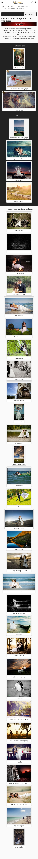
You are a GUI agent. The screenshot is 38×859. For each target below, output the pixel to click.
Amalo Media (19, 230)
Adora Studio (19, 180)
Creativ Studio (19, 486)
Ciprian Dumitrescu (19, 613)
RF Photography (19, 273)
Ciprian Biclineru (19, 67)
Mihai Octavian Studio (19, 464)
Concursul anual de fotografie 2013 (14, 9)
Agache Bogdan (19, 826)
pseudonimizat (19, 315)
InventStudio (19, 847)
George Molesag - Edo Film (19, 571)
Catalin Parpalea (19, 656)
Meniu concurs (30, 14)
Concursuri (11, 6)
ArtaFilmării (19, 507)
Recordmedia (19, 110)
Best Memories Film (19, 294)
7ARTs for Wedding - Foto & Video (19, 783)
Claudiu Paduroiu (19, 337)
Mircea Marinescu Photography (19, 138)
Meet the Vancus (19, 528)
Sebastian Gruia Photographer (19, 719)
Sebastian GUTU (19, 201)
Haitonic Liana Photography (19, 804)
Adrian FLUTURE (19, 401)
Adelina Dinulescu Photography (19, 89)
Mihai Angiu (19, 634)
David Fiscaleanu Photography (19, 741)
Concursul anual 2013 (23, 6)
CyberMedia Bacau (19, 159)
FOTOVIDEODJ (19, 443)
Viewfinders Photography (19, 677)
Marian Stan (19, 358)
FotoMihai (19, 762)
